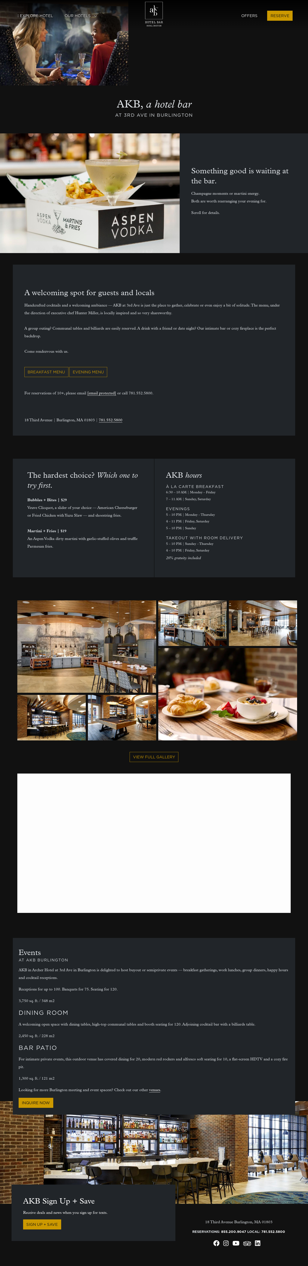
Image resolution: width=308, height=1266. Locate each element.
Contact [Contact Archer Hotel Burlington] (19, 1209)
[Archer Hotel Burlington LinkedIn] (257, 1165)
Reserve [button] (280, 15)
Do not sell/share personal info (170, 1252)
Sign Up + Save (42, 1144)
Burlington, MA (195, 1225)
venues (154, 1010)
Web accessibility (270, 1252)
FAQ (145, 1217)
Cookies (120, 1258)
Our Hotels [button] (81, 15)
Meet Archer (71, 1209)
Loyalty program (116, 1232)
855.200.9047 (233, 1152)
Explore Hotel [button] (35, 15)
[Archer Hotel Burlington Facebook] (216, 1165)
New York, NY (275, 1209)
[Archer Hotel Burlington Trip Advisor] (247, 1165)
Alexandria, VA (195, 1209)
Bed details (152, 1209)
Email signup (112, 1217)
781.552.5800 (110, 340)
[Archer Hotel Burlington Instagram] (226, 1165)
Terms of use (218, 1252)
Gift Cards (151, 1225)
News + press (72, 1225)
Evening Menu (88, 292)
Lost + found (23, 1232)
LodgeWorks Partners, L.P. (36, 1256)
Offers (249, 15)
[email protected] (101, 313)
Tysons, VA (272, 1225)
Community (111, 1209)
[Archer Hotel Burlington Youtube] (235, 1165)
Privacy (242, 1252)
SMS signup (110, 1225)
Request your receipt (31, 1225)
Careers (67, 1232)
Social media (23, 1217)
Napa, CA (230, 1225)
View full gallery (154, 677)
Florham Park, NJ (237, 1217)
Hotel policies (121, 1252)
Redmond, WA (275, 1217)
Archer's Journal (76, 1217)
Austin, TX (190, 1217)
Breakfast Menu (46, 292)
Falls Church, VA (237, 1209)
